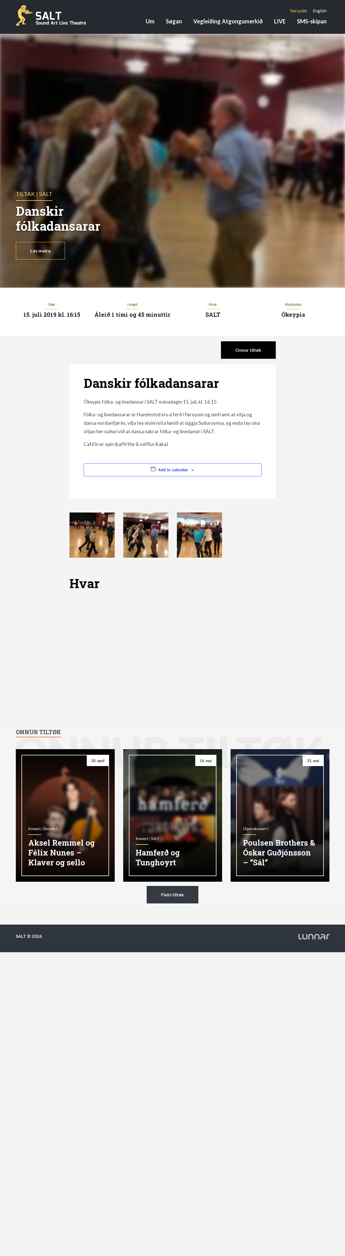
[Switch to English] (319, 11)
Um (150, 21)
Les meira (40, 250)
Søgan (174, 21)
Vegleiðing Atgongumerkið (228, 21)
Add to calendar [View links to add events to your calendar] (173, 470)
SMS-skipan (312, 21)
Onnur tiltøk (248, 350)
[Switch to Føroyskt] (298, 11)
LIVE (280, 21)
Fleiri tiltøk (172, 894)
